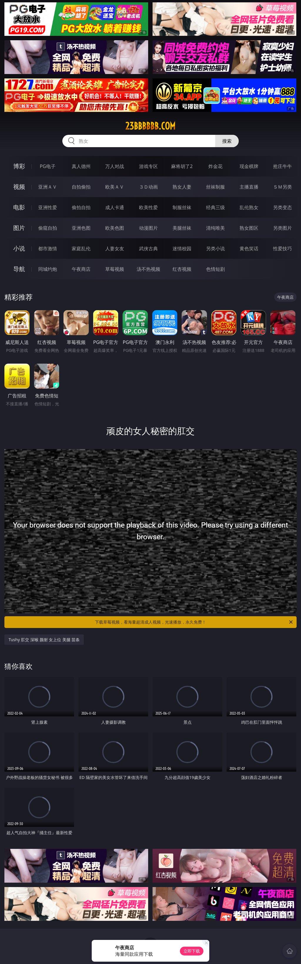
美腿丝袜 (182, 228)
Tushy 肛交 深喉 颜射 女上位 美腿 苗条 (44, 639)
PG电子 (47, 166)
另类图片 (282, 228)
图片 (19, 228)
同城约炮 (47, 269)
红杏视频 (182, 269)
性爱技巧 (282, 248)
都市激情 (47, 248)
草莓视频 (114, 269)
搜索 (227, 141)
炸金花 (215, 166)
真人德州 (81, 166)
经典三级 (215, 207)
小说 (19, 248)
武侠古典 (148, 248)
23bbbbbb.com (150, 126)
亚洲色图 (81, 228)
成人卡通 (114, 207)
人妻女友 (114, 248)
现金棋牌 (249, 166)
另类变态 (282, 207)
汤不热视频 (148, 269)
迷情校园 (182, 248)
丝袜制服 (215, 187)
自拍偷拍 (81, 187)
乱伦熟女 (249, 207)
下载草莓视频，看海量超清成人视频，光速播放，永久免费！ (194, 622)
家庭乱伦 (81, 248)
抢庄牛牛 (282, 166)
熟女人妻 (182, 187)
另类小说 (215, 248)
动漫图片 (148, 228)
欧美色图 (114, 228)
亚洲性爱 (47, 207)
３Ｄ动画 (148, 187)
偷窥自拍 (47, 228)
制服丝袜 (182, 207)
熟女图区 (249, 228)
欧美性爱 (148, 207)
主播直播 (249, 187)
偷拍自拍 (81, 207)
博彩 (19, 166)
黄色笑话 (249, 248)
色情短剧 (215, 269)
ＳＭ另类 (282, 187)
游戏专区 (148, 166)
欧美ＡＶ (114, 187)
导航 (19, 269)
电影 (19, 207)
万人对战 (114, 166)
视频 (19, 187)
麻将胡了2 (182, 166)
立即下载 (191, 951)
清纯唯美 (215, 228)
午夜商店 (81, 269)
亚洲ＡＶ (47, 187)
